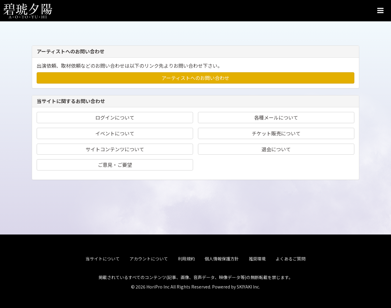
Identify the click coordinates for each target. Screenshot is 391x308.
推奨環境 (257, 258)
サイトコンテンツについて (115, 149)
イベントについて (114, 133)
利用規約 (186, 258)
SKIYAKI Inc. (248, 285)
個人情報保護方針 (222, 258)
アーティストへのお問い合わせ (195, 77)
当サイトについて (103, 258)
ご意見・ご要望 (115, 164)
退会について (276, 149)
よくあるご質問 (290, 258)
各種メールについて (276, 117)
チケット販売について (276, 133)
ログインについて (114, 117)
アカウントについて (149, 258)
